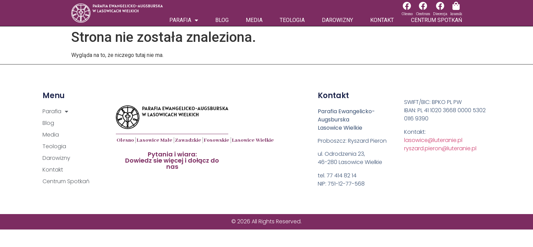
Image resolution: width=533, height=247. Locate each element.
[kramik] (456, 6)
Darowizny (337, 20)
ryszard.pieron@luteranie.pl (440, 148)
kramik (456, 14)
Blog (222, 20)
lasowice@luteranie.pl (433, 140)
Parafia (183, 20)
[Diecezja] (440, 6)
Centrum (423, 14)
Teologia (292, 20)
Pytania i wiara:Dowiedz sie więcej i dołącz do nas (172, 160)
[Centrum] (423, 6)
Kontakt (382, 20)
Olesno (407, 14)
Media (254, 20)
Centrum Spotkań (436, 20)
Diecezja (440, 14)
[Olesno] (407, 6)
